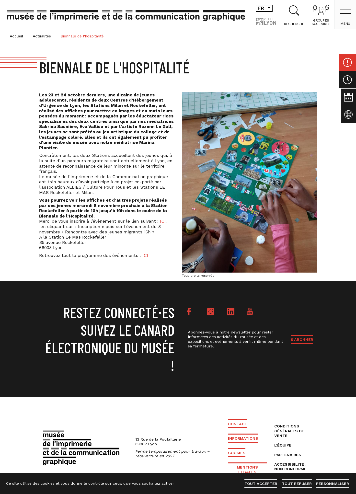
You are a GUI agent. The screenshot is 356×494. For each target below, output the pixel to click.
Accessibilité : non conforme (290, 466)
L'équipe (282, 445)
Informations (243, 438)
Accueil (16, 36)
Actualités (42, 36)
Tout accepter (259, 483)
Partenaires (287, 454)
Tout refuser (296, 483)
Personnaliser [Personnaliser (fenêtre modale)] (332, 483)
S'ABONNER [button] (302, 339)
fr (256, 8)
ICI (163, 221)
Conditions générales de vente (289, 431)
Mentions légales (247, 469)
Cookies (236, 452)
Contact (237, 424)
